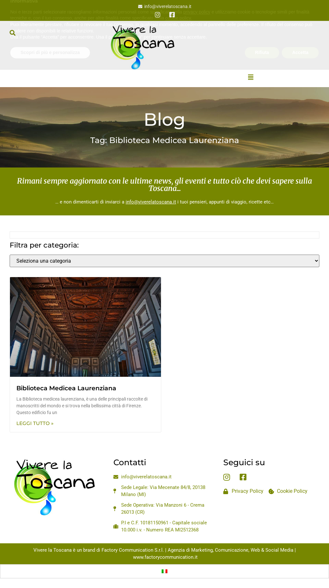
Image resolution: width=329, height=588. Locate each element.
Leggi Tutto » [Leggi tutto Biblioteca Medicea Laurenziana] (35, 423)
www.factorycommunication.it (165, 557)
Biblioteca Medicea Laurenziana (66, 388)
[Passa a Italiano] (164, 571)
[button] (12, 32)
